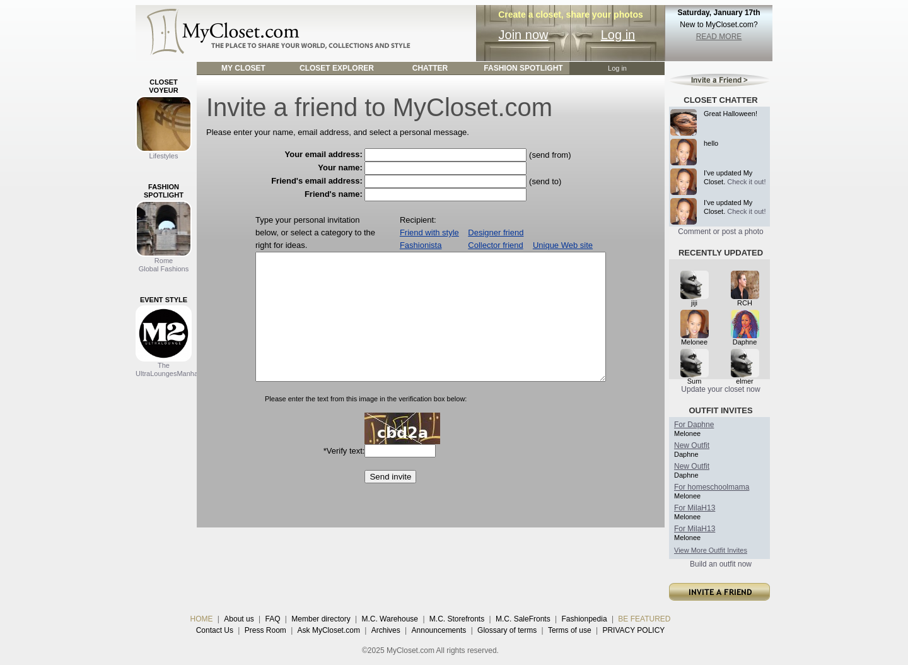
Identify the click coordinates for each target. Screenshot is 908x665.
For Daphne (694, 424)
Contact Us (214, 630)
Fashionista (420, 245)
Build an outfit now (721, 564)
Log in (618, 35)
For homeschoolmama (711, 487)
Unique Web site (563, 245)
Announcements (439, 630)
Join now (524, 35)
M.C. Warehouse (389, 619)
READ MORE (719, 36)
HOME (201, 619)
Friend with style (429, 232)
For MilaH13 (694, 507)
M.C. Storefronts (456, 619)
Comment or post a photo (720, 231)
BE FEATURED (644, 619)
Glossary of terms (507, 630)
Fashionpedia (584, 619)
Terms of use (569, 630)
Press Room (265, 630)
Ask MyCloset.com (329, 630)
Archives (385, 630)
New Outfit (691, 445)
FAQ (272, 619)
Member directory (320, 619)
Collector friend (495, 245)
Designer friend (495, 232)
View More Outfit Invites (710, 550)
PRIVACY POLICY (633, 630)
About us (238, 619)
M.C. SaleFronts (523, 619)
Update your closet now (720, 389)
